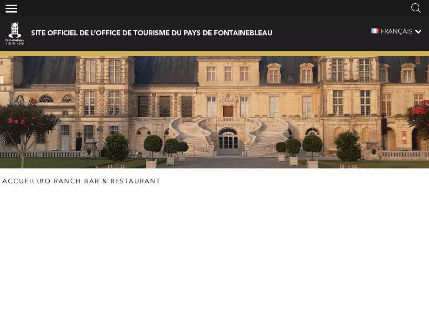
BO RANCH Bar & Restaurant (100, 181)
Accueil (19, 181)
